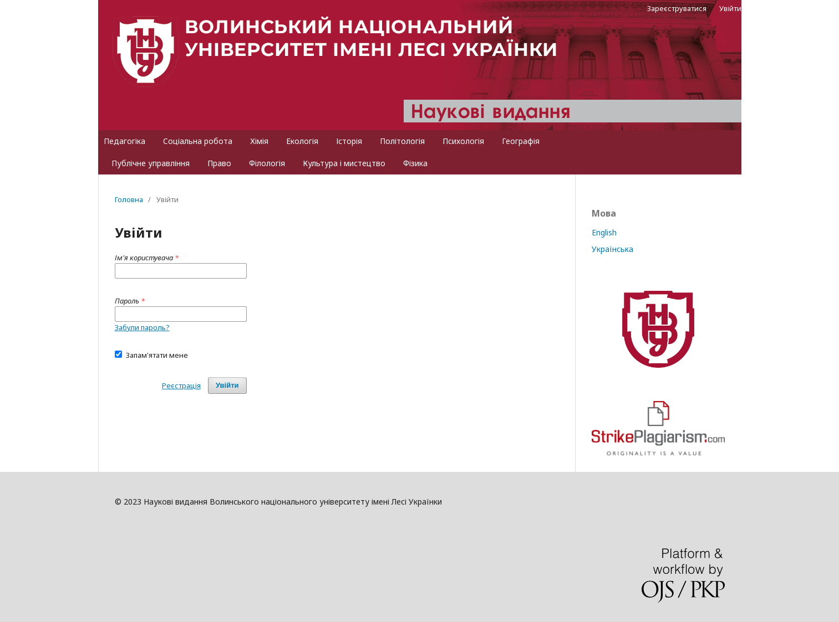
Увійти (730, 8)
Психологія (463, 141)
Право (219, 163)
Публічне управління (150, 163)
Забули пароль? (142, 327)
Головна (129, 199)
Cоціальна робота (197, 141)
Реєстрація (181, 385)
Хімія (259, 141)
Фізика (415, 163)
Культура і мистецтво (344, 163)
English (604, 232)
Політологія (402, 141)
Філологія (267, 163)
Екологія (302, 141)
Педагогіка (124, 141)
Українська (612, 249)
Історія (349, 141)
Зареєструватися (676, 8)
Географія (521, 141)
